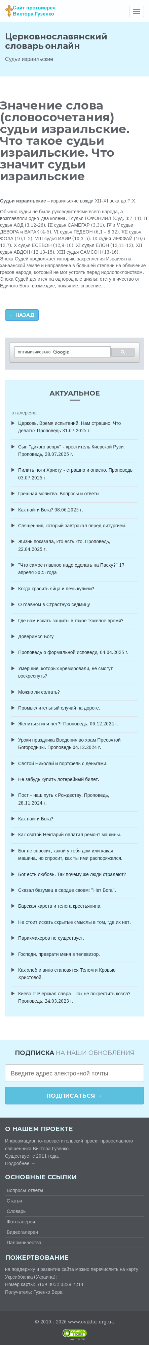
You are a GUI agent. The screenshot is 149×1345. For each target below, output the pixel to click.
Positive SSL (77, 1339)
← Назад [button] (21, 315)
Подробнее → (20, 1163)
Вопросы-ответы (25, 1190)
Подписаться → (74, 1095)
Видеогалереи (22, 1232)
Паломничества (24, 1242)
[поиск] (62, 351)
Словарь (16, 1211)
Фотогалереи (21, 1221)
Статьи (14, 1200)
